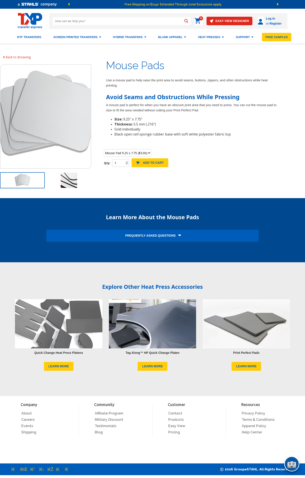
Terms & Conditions (258, 418)
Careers (28, 418)
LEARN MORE (58, 364)
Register (263, 23)
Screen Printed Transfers (77, 35)
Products (176, 418)
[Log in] (249, 21)
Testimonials (105, 424)
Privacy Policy (253, 412)
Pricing (174, 431)
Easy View (176, 424)
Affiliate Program (109, 412)
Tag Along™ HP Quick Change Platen (153, 351)
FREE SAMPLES (276, 35)
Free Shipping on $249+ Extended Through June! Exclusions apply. (173, 4)
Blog (99, 431)
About (26, 412)
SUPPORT (244, 35)
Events (27, 424)
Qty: (107, 161)
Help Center (252, 431)
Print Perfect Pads (246, 351)
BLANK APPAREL (172, 35)
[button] (112, 4)
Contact (175, 412)
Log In (258, 18)
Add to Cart (150, 161)
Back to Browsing (17, 55)
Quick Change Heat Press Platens (58, 351)
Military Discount (109, 418)
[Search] (186, 21)
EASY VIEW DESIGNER (217, 21)
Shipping (28, 431)
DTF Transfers (29, 35)
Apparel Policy (254, 424)
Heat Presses (210, 35)
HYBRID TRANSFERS (129, 35)
